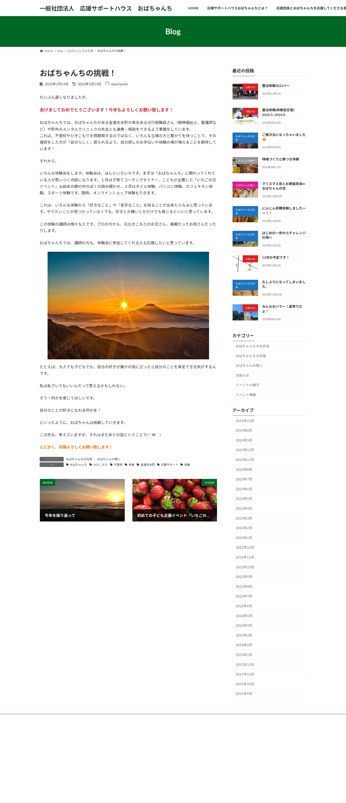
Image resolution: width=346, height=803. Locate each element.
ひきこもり (100, 464)
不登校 (118, 464)
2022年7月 (244, 596)
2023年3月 (244, 518)
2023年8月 (244, 469)
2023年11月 (245, 460)
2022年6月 (244, 606)
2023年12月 (245, 450)
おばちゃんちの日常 (79, 459)
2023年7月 (244, 479)
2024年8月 (244, 430)
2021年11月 (245, 674)
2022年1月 (244, 655)
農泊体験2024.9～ (276, 86)
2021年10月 (245, 684)
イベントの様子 (247, 385)
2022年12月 (245, 548)
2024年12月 (245, 421)
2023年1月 (244, 538)
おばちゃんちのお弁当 (252, 346)
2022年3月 (244, 635)
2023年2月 (244, 528)
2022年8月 (244, 586)
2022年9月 (244, 577)
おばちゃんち (78, 464)
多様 (131, 464)
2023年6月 (244, 489)
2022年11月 (245, 557)
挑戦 (187, 464)
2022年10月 (245, 567)
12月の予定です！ (276, 258)
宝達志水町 (147, 464)
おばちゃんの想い (108, 459)
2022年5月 (244, 616)
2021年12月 (245, 664)
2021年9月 (244, 694)
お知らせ (242, 375)
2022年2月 (244, 645)
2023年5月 (244, 499)
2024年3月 (244, 440)
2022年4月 (244, 625)
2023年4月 (244, 508)
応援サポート (169, 464)
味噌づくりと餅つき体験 (280, 159)
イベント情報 (246, 395)
